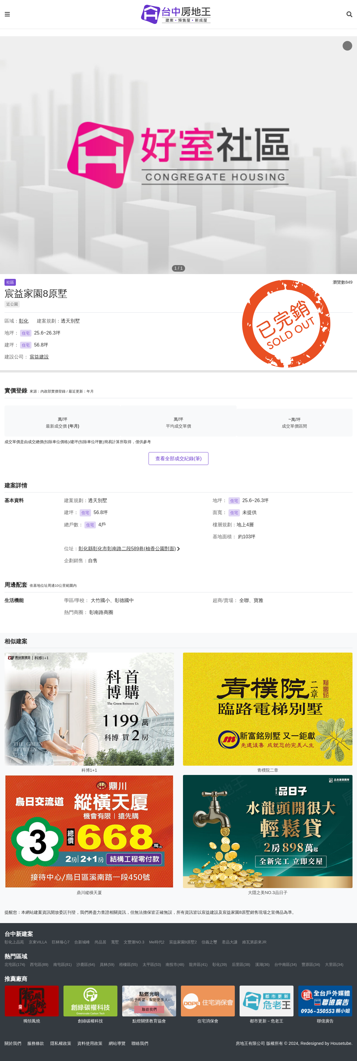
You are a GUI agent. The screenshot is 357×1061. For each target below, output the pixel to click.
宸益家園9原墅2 (183, 942)
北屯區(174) (14, 964)
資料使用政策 (89, 1043)
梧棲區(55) (128, 964)
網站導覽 (117, 1043)
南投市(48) (175, 964)
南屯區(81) (62, 964)
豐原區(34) (311, 964)
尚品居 (100, 942)
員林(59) (107, 964)
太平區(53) (152, 964)
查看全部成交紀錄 (178, 458)
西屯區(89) (39, 964)
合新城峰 (82, 942)
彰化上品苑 (14, 942)
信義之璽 (209, 942)
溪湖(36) (262, 964)
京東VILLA (38, 942)
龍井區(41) (198, 964)
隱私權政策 (60, 1043)
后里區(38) (241, 964)
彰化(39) (219, 964)
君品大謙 (230, 942)
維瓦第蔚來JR (254, 942)
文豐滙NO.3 (134, 942)
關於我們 (12, 1043)
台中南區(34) (285, 964)
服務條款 (35, 1043)
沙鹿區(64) (85, 964)
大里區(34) (334, 964)
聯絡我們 (139, 1043)
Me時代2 (156, 942)
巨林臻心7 (60, 942)
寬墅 (115, 942)
